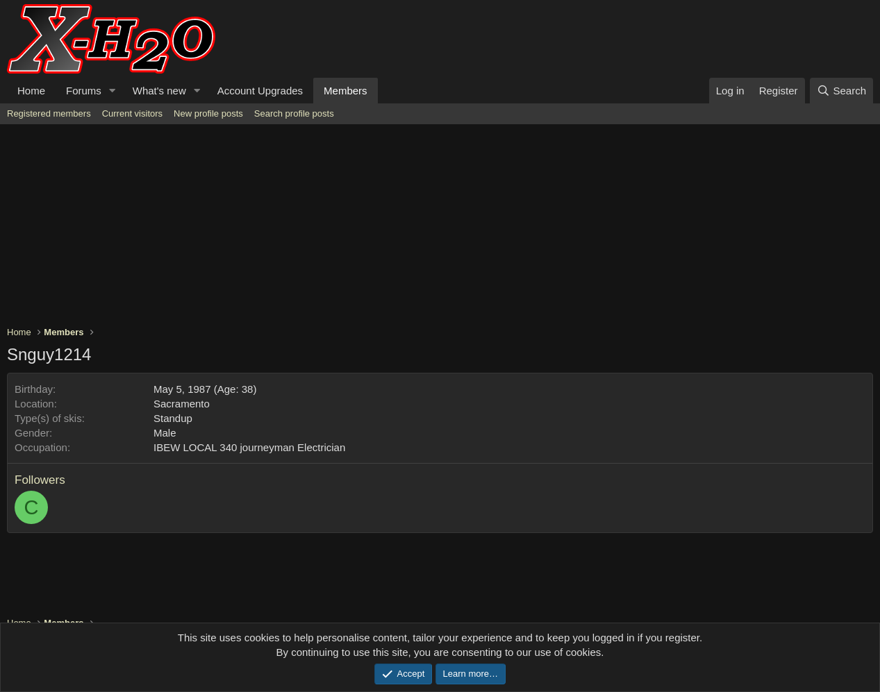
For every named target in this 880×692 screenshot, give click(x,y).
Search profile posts (294, 113)
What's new (159, 90)
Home (31, 90)
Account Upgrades (260, 90)
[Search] (841, 90)
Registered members (49, 113)
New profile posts (208, 113)
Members (345, 90)
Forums (83, 90)
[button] (112, 90)
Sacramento (181, 404)
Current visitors (132, 113)
